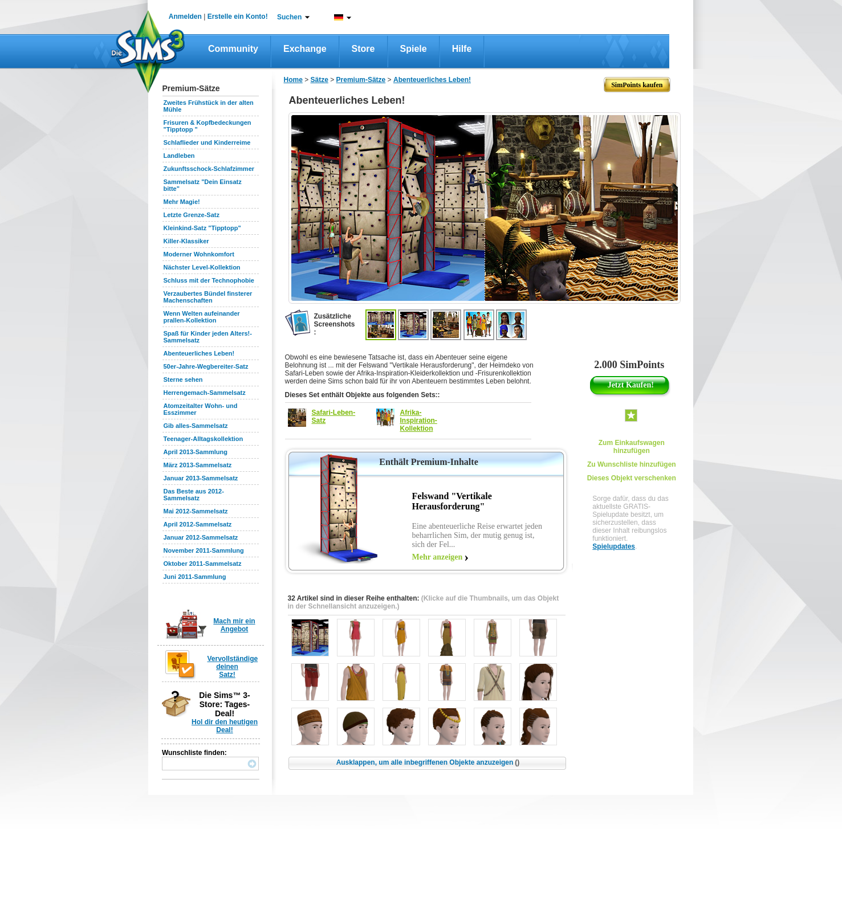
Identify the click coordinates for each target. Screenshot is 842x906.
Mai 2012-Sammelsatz (196, 511)
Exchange (305, 49)
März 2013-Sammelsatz (198, 465)
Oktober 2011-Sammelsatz (203, 563)
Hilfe (462, 49)
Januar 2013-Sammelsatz (201, 478)
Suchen (289, 17)
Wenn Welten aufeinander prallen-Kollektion (202, 317)
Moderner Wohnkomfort (199, 254)
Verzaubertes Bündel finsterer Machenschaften (208, 297)
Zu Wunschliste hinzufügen (631, 464)
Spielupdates (613, 546)
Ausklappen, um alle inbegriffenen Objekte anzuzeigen (428, 762)
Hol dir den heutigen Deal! (225, 726)
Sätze (319, 80)
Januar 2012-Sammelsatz (201, 537)
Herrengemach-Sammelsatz (205, 392)
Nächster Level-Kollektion (202, 267)
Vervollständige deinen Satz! (233, 667)
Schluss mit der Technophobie (209, 280)
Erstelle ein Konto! (238, 17)
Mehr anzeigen (437, 557)
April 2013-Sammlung (195, 451)
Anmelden (185, 17)
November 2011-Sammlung (204, 550)
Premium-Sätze (361, 80)
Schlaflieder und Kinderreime (207, 142)
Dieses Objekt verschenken (631, 478)
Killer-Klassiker (186, 241)
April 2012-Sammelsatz (198, 524)
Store (363, 49)
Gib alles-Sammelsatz (196, 425)
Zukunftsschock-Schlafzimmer (209, 168)
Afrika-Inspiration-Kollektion (418, 420)
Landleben (179, 155)
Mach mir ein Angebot (234, 625)
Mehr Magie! (182, 201)
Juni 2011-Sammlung (195, 576)
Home (293, 80)
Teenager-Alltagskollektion (203, 438)
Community (233, 49)
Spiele (413, 49)
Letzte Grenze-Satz (191, 214)
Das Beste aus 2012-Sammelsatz (194, 494)
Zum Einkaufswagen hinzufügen (632, 447)
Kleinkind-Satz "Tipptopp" (202, 228)
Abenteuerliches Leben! (199, 353)
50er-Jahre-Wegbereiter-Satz (206, 366)
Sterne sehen (183, 379)
